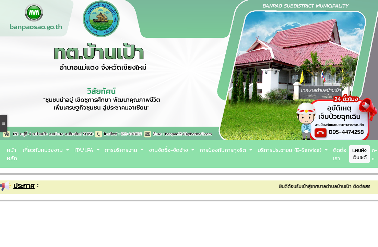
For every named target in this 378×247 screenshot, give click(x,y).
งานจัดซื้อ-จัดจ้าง (169, 150)
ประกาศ (24, 185)
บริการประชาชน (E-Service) (290, 150)
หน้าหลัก (12, 154)
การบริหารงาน (122, 150)
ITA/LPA (84, 150)
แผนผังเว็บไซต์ (359, 154)
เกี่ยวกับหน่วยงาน (44, 150)
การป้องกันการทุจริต (224, 150)
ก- (374, 159)
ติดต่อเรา (339, 154)
